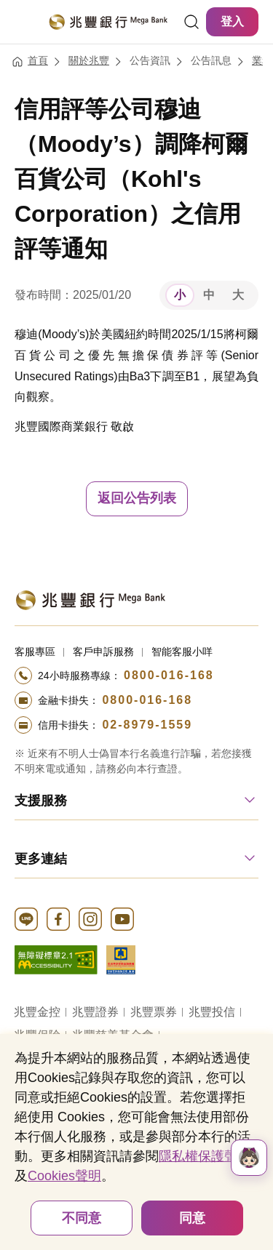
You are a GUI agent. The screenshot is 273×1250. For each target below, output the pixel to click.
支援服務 (41, 800)
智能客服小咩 (182, 651)
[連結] (191, 22)
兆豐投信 (212, 1012)
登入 (232, 21)
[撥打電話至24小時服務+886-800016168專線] (136, 675)
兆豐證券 (95, 1012)
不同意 (81, 1218)
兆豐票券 (153, 1012)
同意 (192, 1218)
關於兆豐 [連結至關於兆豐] (88, 60)
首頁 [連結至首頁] (38, 60)
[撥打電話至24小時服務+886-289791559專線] (136, 725)
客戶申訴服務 (103, 651)
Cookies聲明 (64, 1176)
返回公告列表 (137, 498)
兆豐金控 (37, 1012)
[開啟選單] (23, 22)
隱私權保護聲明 (204, 1156)
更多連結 (41, 859)
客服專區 (35, 651)
